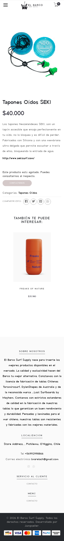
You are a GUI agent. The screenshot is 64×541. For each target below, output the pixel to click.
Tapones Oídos (27, 193)
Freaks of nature (32, 289)
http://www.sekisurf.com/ (18, 158)
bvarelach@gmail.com (45, 459)
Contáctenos (17, 183)
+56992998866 (34, 453)
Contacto (32, 484)
